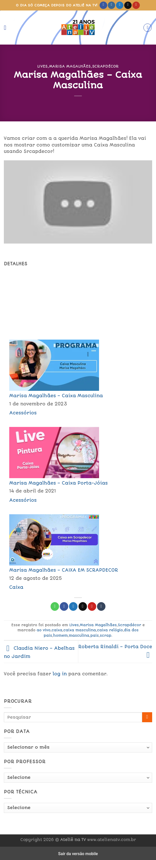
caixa (57, 630)
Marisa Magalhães (70, 66)
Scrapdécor (105, 66)
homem (60, 635)
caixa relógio (110, 630)
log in (60, 673)
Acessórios (23, 412)
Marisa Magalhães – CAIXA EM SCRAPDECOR (63, 570)
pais (94, 635)
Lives (42, 66)
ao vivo (44, 630)
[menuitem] (78, 377)
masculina (79, 635)
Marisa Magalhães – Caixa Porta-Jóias (58, 483)
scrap (105, 635)
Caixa (16, 587)
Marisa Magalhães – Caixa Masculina (56, 395)
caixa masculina (79, 630)
